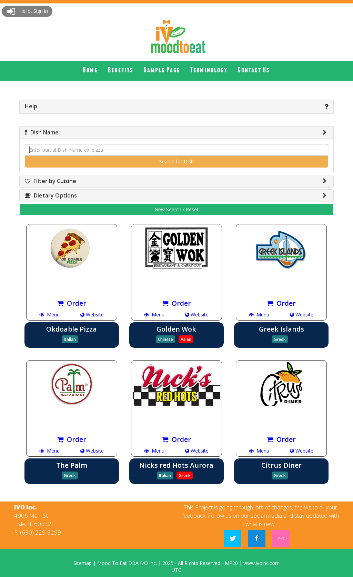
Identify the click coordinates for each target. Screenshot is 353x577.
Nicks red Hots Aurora (176, 465)
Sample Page (162, 69)
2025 (167, 563)
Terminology (209, 69)
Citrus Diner (281, 465)
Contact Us (254, 69)
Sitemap (82, 563)
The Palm (71, 465)
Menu (49, 314)
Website (92, 314)
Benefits (120, 69)
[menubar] (176, 70)
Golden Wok (176, 329)
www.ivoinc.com (261, 563)
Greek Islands (281, 329)
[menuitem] (90, 70)
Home (90, 69)
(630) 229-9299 (40, 532)
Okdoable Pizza (71, 329)
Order (71, 303)
